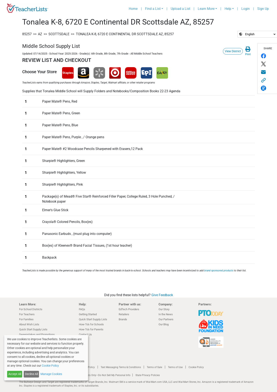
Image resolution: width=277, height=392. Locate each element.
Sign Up (263, 9)
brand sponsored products (218, 270)
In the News (166, 314)
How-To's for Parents (91, 329)
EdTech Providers (129, 309)
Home (133, 9)
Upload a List (180, 9)
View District (233, 51)
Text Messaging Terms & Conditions (121, 367)
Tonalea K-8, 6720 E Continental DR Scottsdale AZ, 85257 (125, 34)
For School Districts (30, 309)
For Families (26, 319)
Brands (123, 319)
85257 (27, 34)
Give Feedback (162, 295)
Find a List (153, 9)
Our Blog (164, 324)
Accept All (14, 374)
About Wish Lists (29, 324)
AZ (40, 34)
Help (228, 9)
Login (245, 9)
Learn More (206, 9)
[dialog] (46, 357)
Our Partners (166, 319)
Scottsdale (58, 34)
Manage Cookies (51, 374)
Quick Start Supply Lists (33, 329)
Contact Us (85, 334)
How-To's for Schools (91, 324)
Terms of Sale (154, 367)
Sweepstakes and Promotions (37, 334)
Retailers (124, 314)
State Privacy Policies (147, 375)
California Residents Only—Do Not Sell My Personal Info (99, 375)
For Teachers (27, 314)
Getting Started (88, 314)
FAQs (82, 309)
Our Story (164, 309)
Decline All (31, 374)
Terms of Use (175, 367)
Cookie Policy (196, 367)
